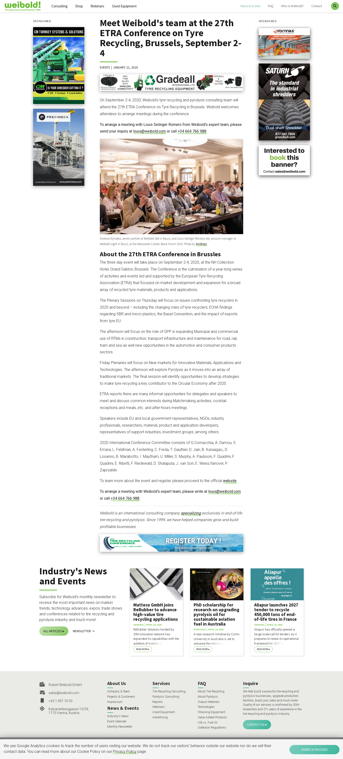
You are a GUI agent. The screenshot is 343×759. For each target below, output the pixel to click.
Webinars (97, 6)
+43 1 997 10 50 (60, 701)
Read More (142, 649)
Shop (79, 6)
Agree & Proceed (314, 749)
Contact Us (256, 724)
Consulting (59, 6)
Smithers (201, 244)
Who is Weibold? (292, 6)
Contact (316, 6)
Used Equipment (124, 6)
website (230, 480)
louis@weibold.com (149, 131)
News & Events (250, 6)
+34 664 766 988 (192, 131)
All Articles (52, 631)
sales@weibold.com (64, 693)
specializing (191, 513)
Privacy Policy (124, 751)
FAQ (270, 6)
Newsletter (82, 631)
